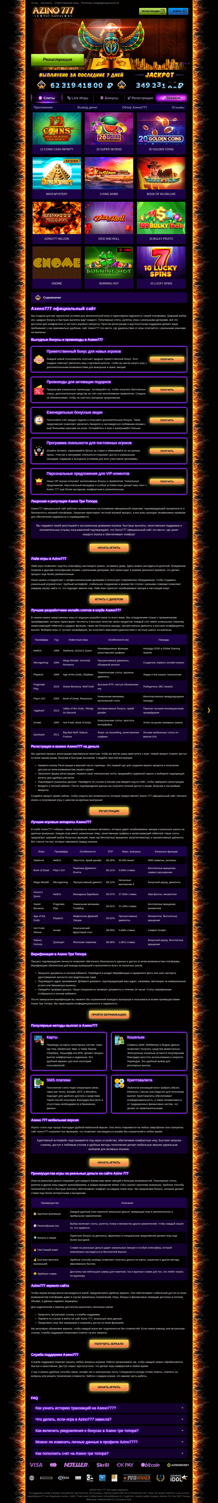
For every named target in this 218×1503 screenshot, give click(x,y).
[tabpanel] (109, 44)
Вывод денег (87, 107)
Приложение (43, 107)
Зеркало (171, 98)
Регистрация (151, 11)
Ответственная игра (66, 2)
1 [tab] (176, 63)
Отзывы (178, 107)
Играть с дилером (109, 599)
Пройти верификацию (109, 1014)
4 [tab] (185, 64)
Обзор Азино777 (134, 107)
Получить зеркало (109, 1343)
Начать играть (109, 547)
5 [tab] (188, 64)
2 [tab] (179, 64)
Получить (167, 359)
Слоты (46, 98)
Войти (177, 11)
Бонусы (109, 97)
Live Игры (77, 98)
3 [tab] (182, 64)
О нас (34, 2)
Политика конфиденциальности (100, 2)
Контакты (46, 2)
